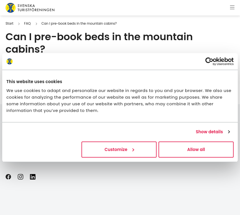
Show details (209, 132)
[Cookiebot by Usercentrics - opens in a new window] (209, 61)
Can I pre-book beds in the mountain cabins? (79, 23)
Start (9, 23)
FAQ (27, 23)
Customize (119, 149)
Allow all (196, 149)
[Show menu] (232, 8)
